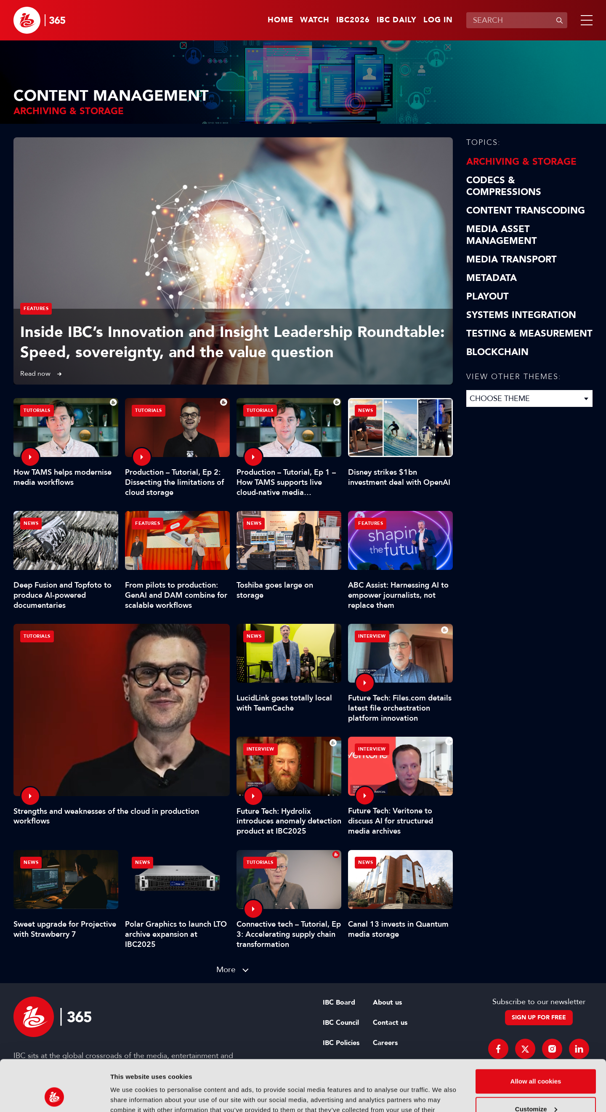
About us (387, 1002)
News (365, 410)
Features (36, 308)
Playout (487, 296)
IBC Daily (397, 20)
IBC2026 (353, 20)
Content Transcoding (525, 210)
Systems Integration (521, 315)
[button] (585, 20)
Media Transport (511, 259)
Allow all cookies (535, 1033)
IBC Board (339, 1002)
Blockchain (497, 352)
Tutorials (37, 636)
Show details (129, 1095)
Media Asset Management (501, 235)
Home (280, 20)
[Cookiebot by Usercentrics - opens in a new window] (54, 1095)
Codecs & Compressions (503, 186)
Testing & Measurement (529, 333)
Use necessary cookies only (536, 1088)
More (226, 969)
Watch (315, 20)
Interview (372, 636)
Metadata (491, 278)
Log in (438, 20)
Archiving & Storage (521, 161)
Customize (536, 1060)
